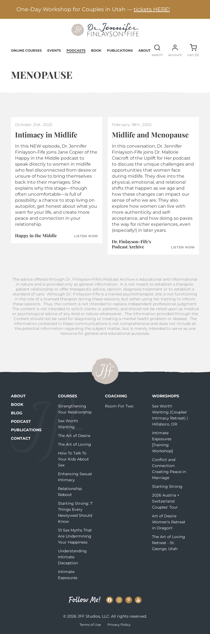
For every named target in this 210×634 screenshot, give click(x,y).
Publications (120, 50)
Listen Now (86, 236)
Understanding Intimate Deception (72, 556)
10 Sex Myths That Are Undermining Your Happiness (75, 536)
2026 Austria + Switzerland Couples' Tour (165, 501)
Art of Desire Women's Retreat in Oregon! (168, 521)
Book (96, 50)
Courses (67, 396)
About (144, 50)
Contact (21, 438)
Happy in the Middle (36, 235)
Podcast (21, 421)
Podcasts (76, 50)
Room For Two (119, 406)
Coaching (116, 396)
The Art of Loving (74, 444)
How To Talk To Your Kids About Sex (73, 459)
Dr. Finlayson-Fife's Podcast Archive (131, 244)
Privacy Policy (119, 625)
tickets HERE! (152, 9)
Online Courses (26, 50)
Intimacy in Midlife (46, 134)
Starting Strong (167, 486)
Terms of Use (90, 625)
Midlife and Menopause (150, 134)
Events (54, 50)
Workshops (165, 396)
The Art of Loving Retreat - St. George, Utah (168, 542)
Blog (16, 412)
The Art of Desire (74, 435)
